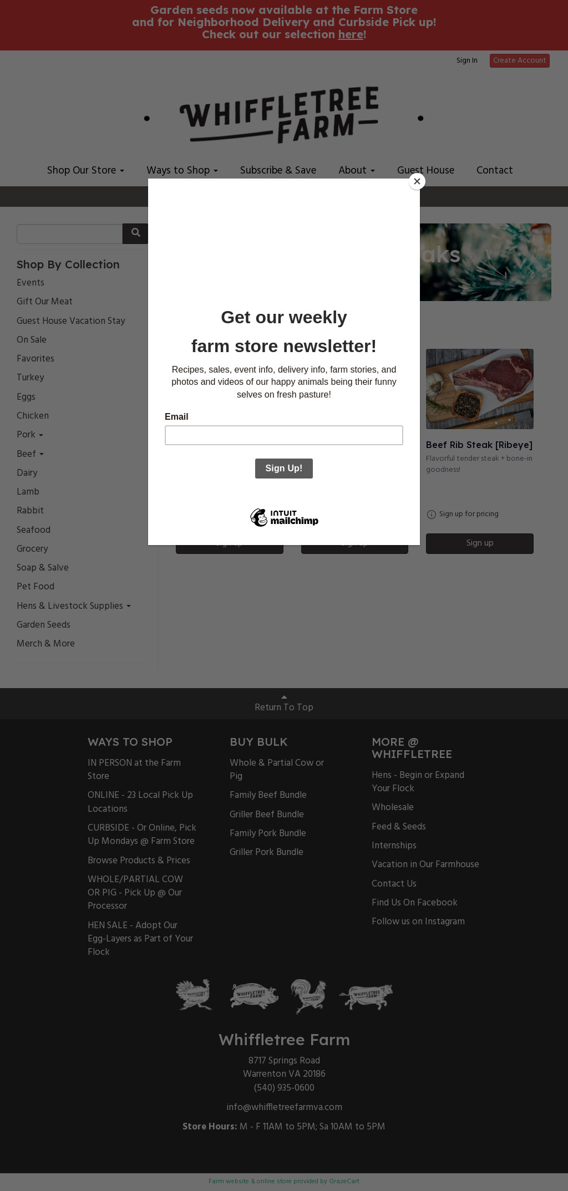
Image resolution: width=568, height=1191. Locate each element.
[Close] (417, 181)
